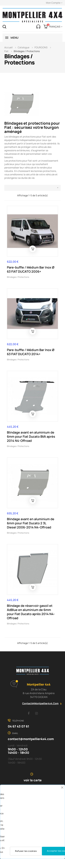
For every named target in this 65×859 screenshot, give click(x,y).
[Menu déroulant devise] (55, 27)
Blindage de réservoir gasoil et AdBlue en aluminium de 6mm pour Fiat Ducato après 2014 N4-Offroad (31, 612)
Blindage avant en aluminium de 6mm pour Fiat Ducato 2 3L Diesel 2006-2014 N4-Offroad (30, 523)
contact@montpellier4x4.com (40, 703)
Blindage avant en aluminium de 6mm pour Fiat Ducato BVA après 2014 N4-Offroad (31, 436)
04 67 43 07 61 (18, 726)
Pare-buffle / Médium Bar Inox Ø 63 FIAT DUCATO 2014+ (30, 352)
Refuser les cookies (26, 851)
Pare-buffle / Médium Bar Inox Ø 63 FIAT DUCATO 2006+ (30, 269)
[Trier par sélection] (32, 188)
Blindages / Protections (18, 277)
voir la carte (33, 780)
